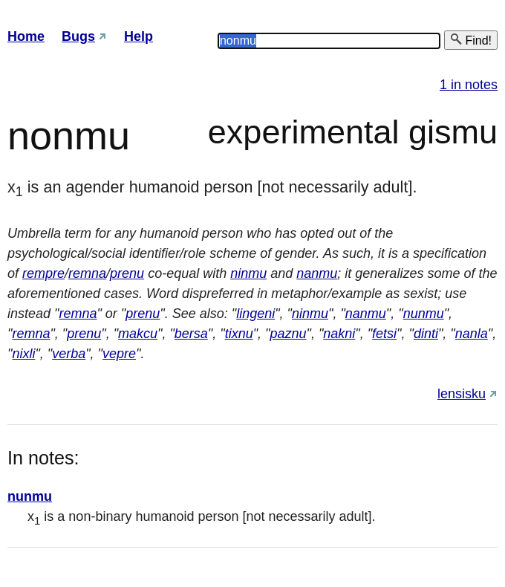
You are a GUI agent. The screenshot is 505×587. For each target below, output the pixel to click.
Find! (471, 40)
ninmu (248, 273)
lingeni (255, 313)
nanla (471, 333)
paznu (288, 333)
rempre (43, 273)
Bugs (78, 36)
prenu (127, 273)
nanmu (316, 273)
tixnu (239, 333)
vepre (119, 353)
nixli (23, 353)
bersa (191, 333)
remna (87, 273)
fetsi (384, 333)
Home (26, 36)
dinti (426, 333)
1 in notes (469, 84)
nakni (339, 333)
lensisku (461, 393)
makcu (137, 333)
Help (138, 36)
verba (68, 353)
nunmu (423, 313)
